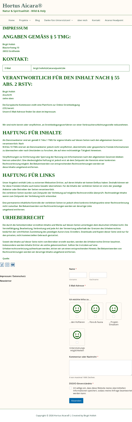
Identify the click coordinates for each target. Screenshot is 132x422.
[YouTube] (13, 265)
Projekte (26, 20)
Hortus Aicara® (22, 5)
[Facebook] (2, 265)
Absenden (76, 400)
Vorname (73, 279)
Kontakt (95, 20)
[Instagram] (7, 265)
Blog (38, 20)
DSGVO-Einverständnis (81, 383)
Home (13, 20)
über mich (82, 20)
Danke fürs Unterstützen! (58, 20)
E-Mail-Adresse (77, 285)
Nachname (93, 279)
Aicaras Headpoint (112, 20)
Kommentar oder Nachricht (83, 357)
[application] (30, 20)
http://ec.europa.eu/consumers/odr (33, 108)
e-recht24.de (16, 258)
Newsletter (6, 280)
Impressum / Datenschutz (13, 276)
